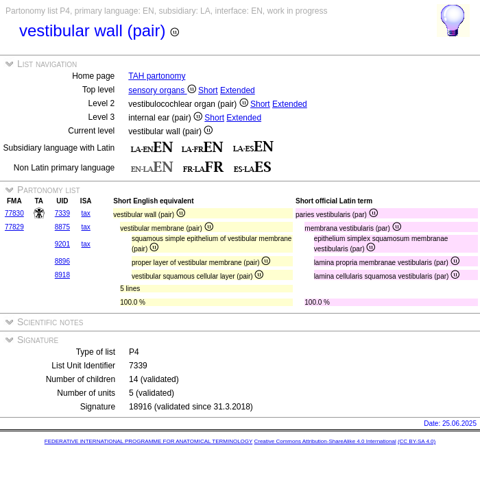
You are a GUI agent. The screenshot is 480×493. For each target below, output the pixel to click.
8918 (62, 275)
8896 (62, 261)
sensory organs (161, 90)
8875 (62, 227)
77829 (14, 227)
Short (208, 90)
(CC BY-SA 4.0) (416, 441)
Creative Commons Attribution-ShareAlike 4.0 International (325, 441)
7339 (62, 213)
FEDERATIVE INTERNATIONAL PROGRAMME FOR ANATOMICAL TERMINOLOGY (148, 441)
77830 (14, 213)
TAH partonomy (156, 76)
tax (86, 213)
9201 (62, 244)
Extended (237, 90)
